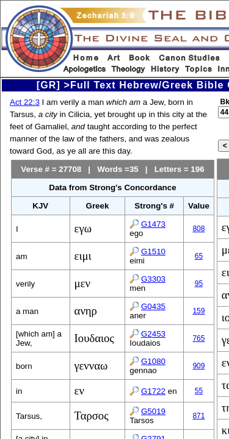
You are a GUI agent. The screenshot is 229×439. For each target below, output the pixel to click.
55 (199, 391)
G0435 (153, 306)
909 (198, 366)
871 (198, 416)
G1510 (153, 251)
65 (199, 256)
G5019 (153, 411)
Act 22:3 (25, 102)
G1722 (153, 391)
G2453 (153, 333)
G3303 (153, 279)
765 (198, 338)
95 (199, 283)
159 (198, 311)
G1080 (153, 361)
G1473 (153, 224)
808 (198, 228)
